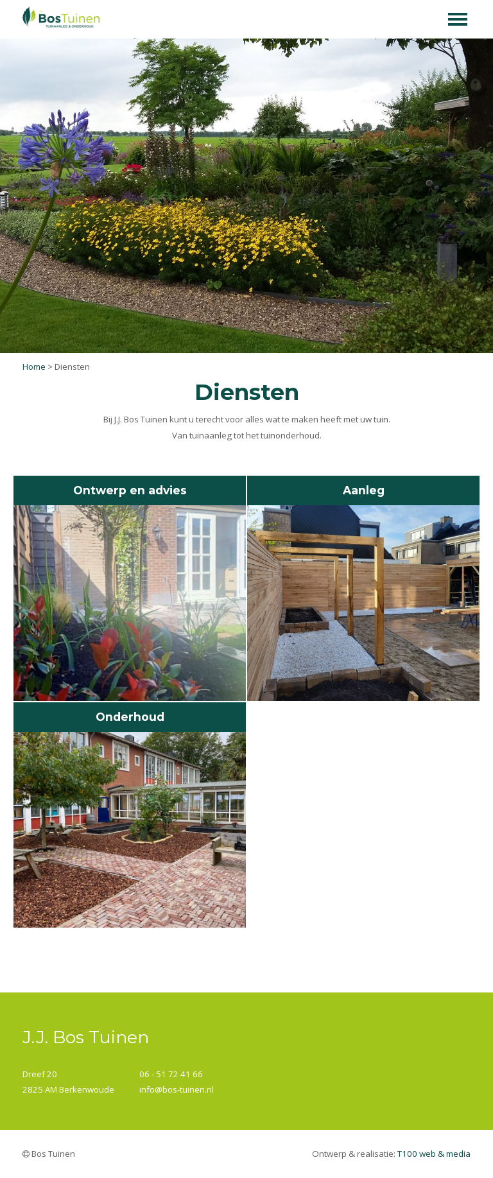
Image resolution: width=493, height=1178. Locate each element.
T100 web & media (434, 1153)
